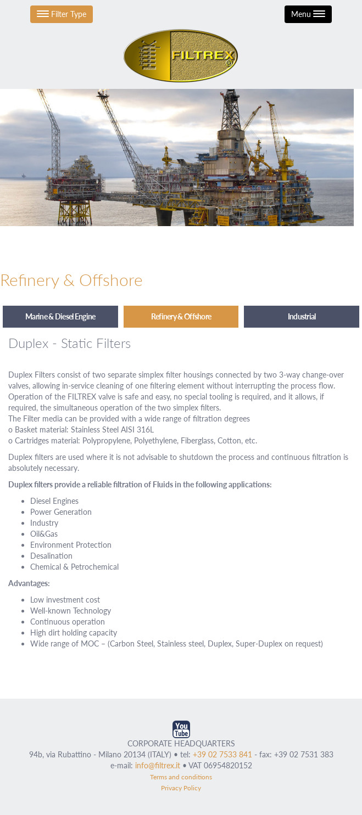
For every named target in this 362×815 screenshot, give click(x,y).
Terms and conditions (181, 777)
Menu (308, 14)
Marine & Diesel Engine (60, 316)
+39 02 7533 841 (222, 754)
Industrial (302, 316)
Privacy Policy (181, 788)
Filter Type (61, 14)
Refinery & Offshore (181, 316)
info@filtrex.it (157, 765)
